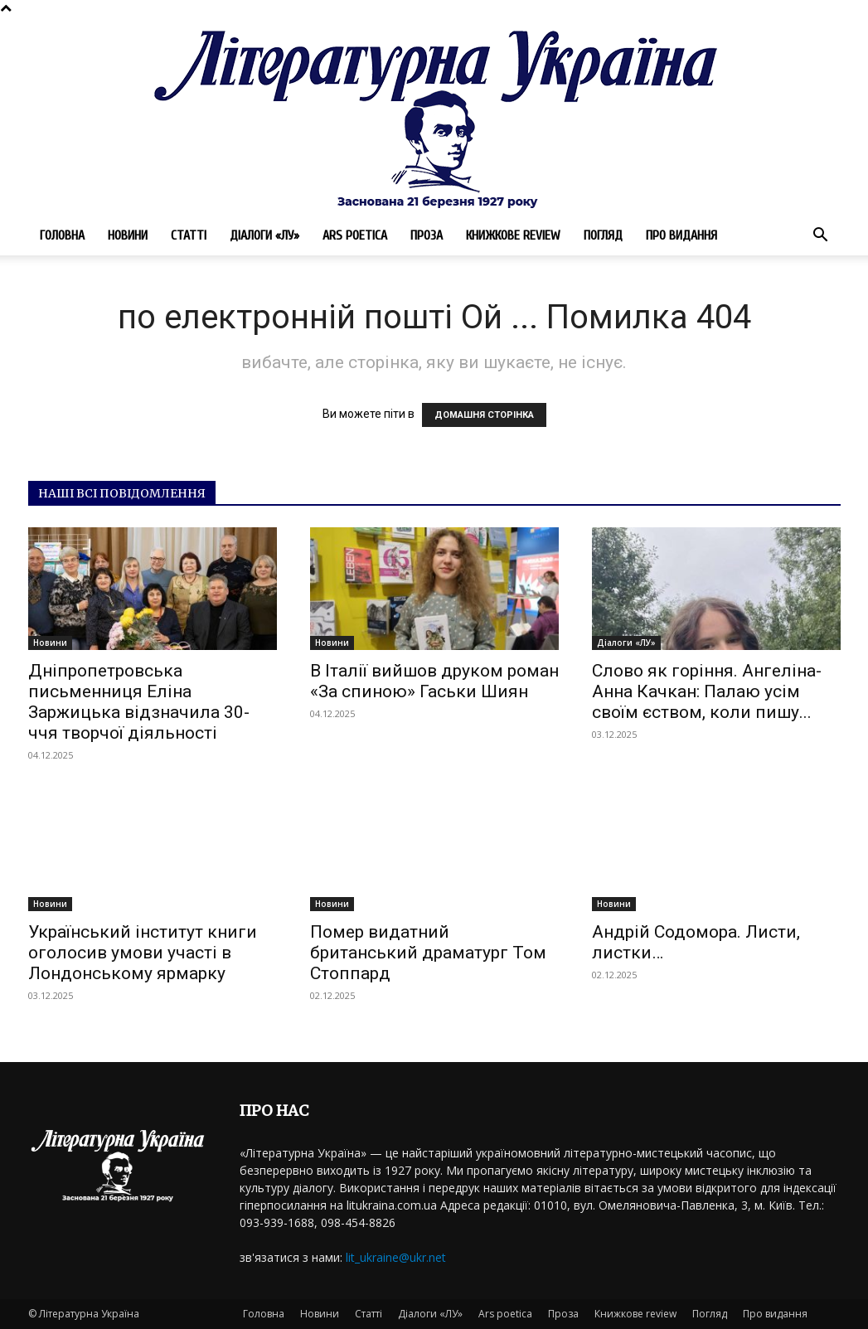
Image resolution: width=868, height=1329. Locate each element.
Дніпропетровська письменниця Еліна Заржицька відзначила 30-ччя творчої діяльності (139, 702)
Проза (426, 235)
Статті (188, 235)
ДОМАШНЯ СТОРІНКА (484, 415)
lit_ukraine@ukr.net (396, 1257)
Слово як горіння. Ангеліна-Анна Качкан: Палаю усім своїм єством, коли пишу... (707, 691)
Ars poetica (354, 235)
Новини (128, 235)
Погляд (603, 235)
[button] (821, 237)
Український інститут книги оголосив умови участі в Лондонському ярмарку (142, 952)
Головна (62, 235)
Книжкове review (513, 235)
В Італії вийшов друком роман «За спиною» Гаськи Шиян (434, 681)
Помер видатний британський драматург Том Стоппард (428, 952)
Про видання (681, 235)
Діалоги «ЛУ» (264, 235)
